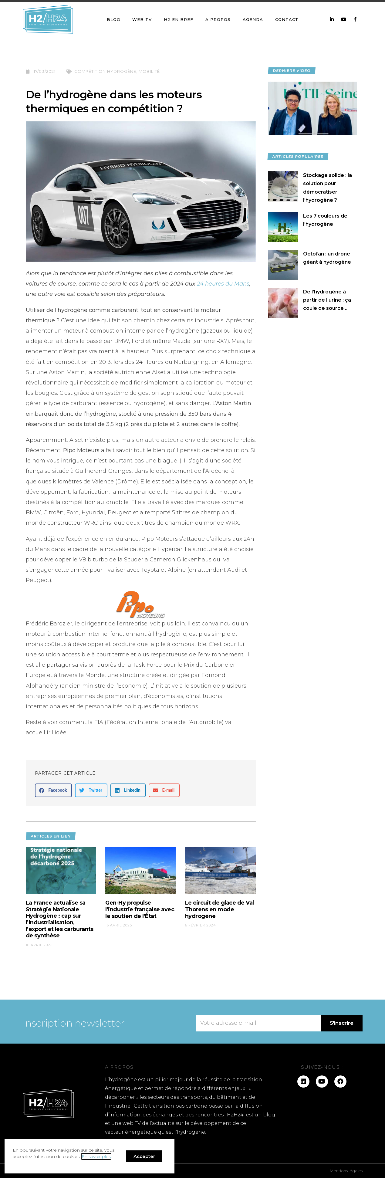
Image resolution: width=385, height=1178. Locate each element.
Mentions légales (346, 1170)
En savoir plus (96, 1156)
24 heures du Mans (223, 283)
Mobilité (149, 71)
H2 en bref (178, 19)
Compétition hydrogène (105, 71)
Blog (113, 19)
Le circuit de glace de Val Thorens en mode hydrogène (219, 909)
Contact (287, 19)
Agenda (253, 19)
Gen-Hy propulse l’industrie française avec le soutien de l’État (139, 909)
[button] (53, 790)
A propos (218, 19)
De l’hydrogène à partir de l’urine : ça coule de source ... (327, 300)
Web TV (142, 19)
